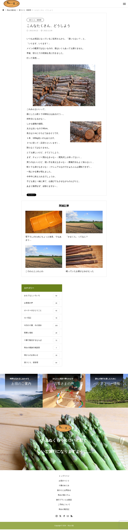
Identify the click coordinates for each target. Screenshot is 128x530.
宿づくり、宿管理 (35, 20)
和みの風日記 (64, 510)
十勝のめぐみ (64, 486)
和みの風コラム (64, 496)
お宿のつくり (64, 481)
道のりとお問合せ (64, 491)
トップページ (64, 477)
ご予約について (64, 505)
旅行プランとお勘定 (64, 500)
